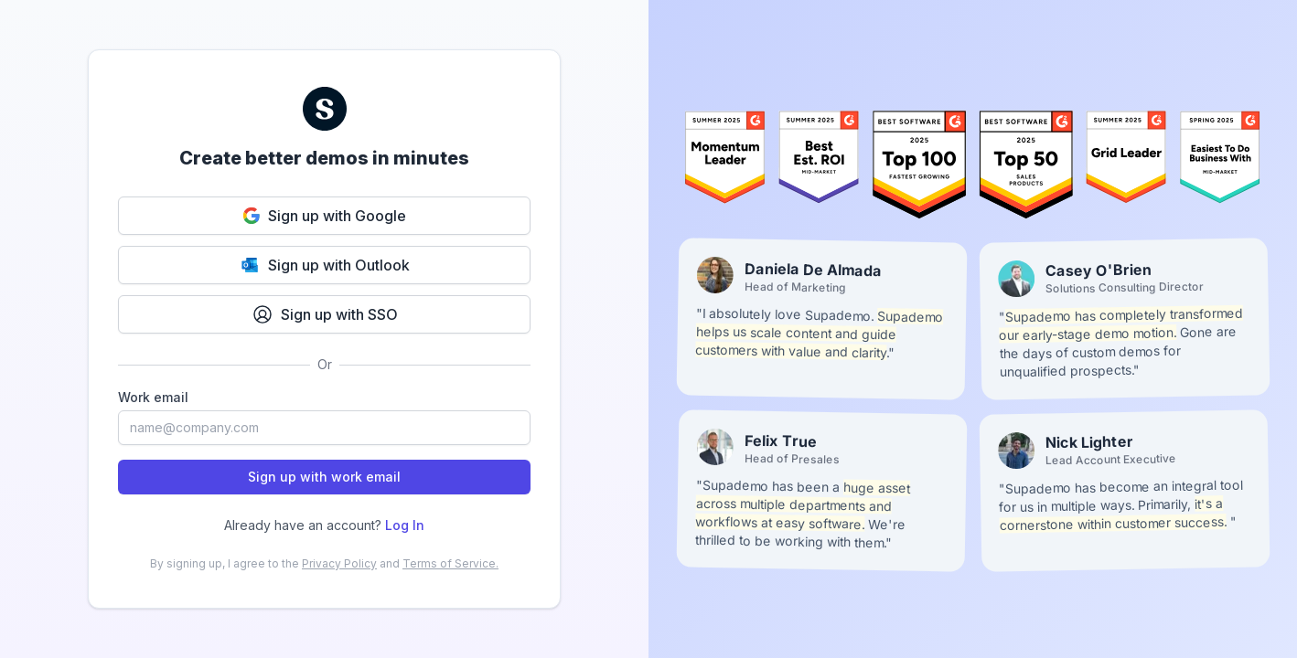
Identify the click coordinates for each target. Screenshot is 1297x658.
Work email (153, 397)
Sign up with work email (324, 476)
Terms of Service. (450, 563)
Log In (404, 525)
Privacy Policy (339, 563)
